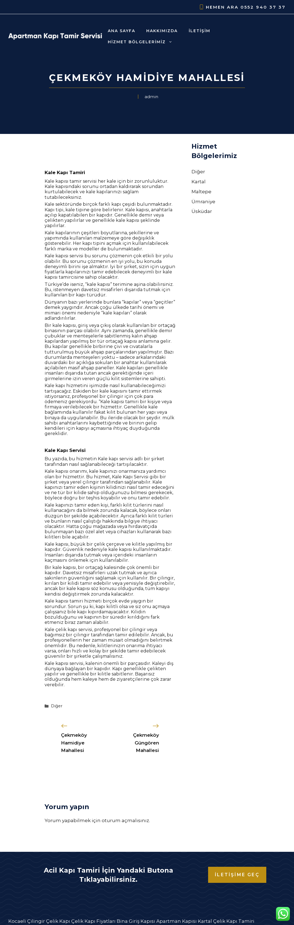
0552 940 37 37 (263, 7)
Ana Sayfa (121, 30)
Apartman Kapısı (176, 921)
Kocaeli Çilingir (26, 921)
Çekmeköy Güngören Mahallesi (146, 742)
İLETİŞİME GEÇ (237, 874)
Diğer (56, 705)
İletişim (199, 30)
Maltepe (201, 191)
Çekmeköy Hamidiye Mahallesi (74, 742)
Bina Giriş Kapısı (136, 921)
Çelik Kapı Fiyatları (93, 921)
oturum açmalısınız (125, 820)
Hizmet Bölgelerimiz (143, 41)
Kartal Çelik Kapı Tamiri (226, 921)
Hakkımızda (162, 30)
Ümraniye (203, 201)
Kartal (198, 181)
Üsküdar (201, 211)
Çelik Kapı (58, 921)
